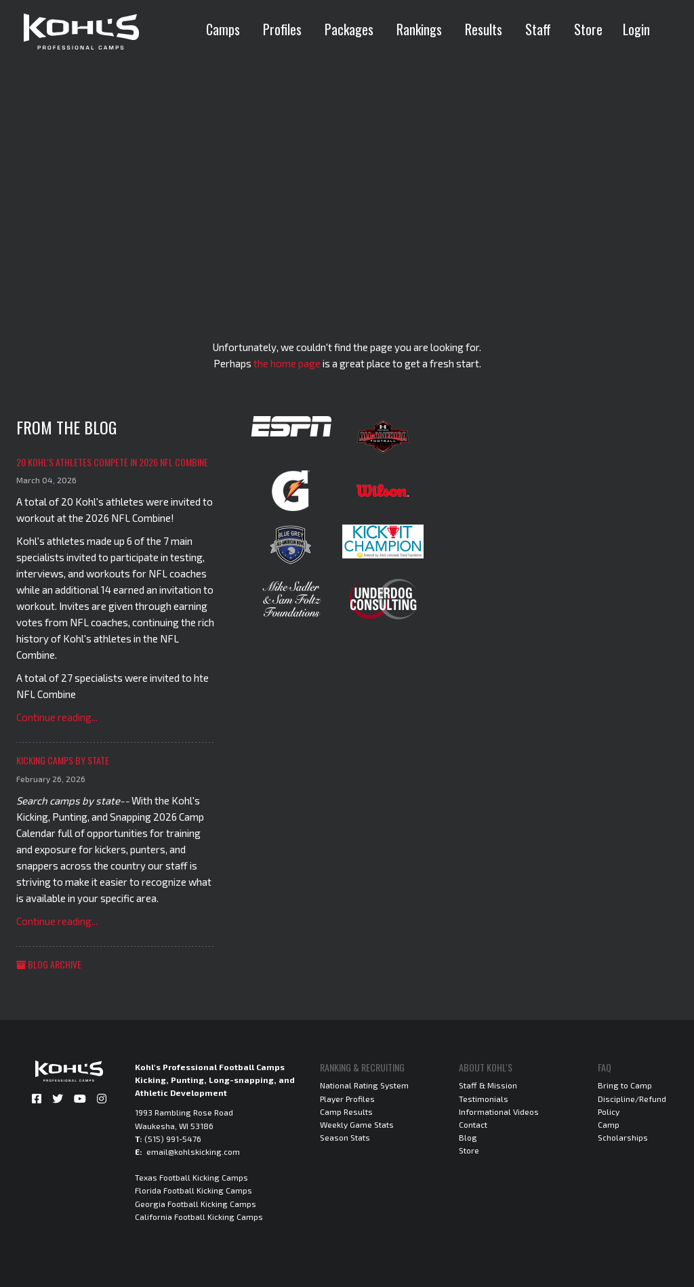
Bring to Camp (625, 1085)
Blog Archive (48, 964)
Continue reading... (57, 717)
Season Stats (345, 1137)
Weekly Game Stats (357, 1124)
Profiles (282, 29)
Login (636, 29)
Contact (473, 1124)
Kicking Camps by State (62, 760)
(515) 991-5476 (172, 1138)
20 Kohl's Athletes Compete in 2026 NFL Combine (112, 462)
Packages (349, 29)
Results (483, 29)
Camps (223, 29)
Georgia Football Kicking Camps (195, 1203)
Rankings (419, 29)
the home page (287, 363)
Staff (538, 29)
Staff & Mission (488, 1085)
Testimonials (483, 1098)
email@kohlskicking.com (193, 1151)
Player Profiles (347, 1098)
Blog (468, 1137)
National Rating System (364, 1085)
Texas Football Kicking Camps (191, 1177)
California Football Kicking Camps (199, 1216)
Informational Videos (499, 1111)
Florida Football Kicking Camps (193, 1190)
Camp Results (346, 1111)
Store (588, 29)
